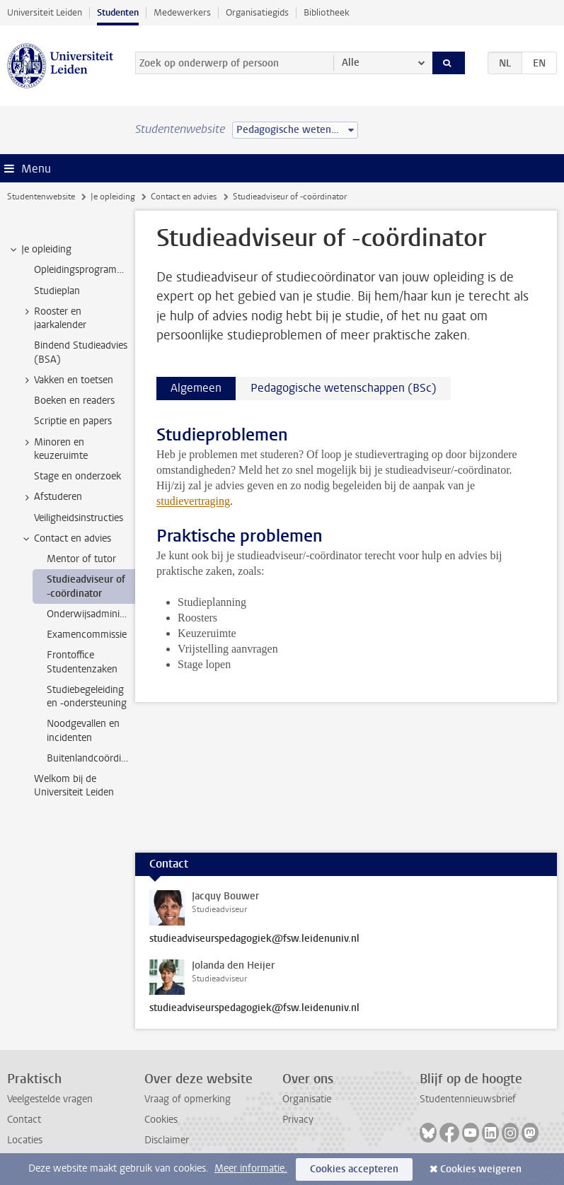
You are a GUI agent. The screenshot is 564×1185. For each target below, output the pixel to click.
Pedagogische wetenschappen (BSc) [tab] (344, 387)
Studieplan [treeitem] (57, 291)
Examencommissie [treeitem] (87, 634)
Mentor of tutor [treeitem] (81, 559)
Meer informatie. (250, 1168)
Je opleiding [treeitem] (39, 250)
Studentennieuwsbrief (468, 1099)
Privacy (297, 1119)
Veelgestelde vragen (50, 1099)
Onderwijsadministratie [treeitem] (91, 614)
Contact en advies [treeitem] (66, 539)
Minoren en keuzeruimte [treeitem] (54, 449)
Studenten (118, 12)
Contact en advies (184, 196)
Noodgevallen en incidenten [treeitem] (83, 730)
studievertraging (193, 501)
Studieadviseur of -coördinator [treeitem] (86, 586)
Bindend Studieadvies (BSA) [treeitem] (80, 352)
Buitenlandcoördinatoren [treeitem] (91, 758)
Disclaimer (166, 1140)
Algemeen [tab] (196, 387)
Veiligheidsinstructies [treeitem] (78, 518)
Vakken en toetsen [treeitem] (67, 380)
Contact (24, 1119)
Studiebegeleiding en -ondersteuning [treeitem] (87, 696)
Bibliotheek (327, 12)
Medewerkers (182, 12)
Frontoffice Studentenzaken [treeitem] (82, 661)
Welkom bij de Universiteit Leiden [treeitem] (74, 785)
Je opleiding (113, 196)
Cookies (161, 1119)
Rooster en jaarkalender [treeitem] (53, 318)
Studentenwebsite (41, 196)
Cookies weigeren (481, 1169)
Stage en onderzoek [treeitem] (77, 476)
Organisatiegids (257, 12)
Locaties (24, 1140)
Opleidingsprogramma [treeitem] (82, 269)
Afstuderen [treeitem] (51, 497)
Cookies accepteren (354, 1169)
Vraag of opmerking (187, 1099)
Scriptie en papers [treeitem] (73, 421)
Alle (350, 62)
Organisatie (306, 1099)
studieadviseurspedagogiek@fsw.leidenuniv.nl (254, 939)
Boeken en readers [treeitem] (74, 400)
